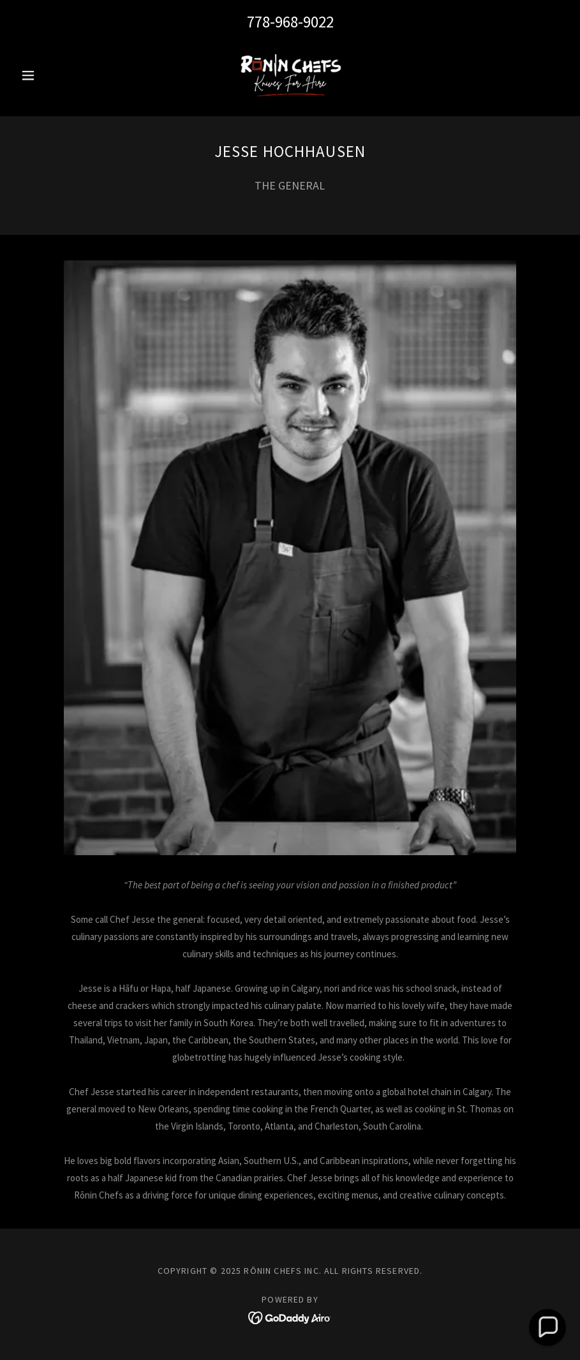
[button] (56, 75)
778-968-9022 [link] (290, 21)
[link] (290, 75)
